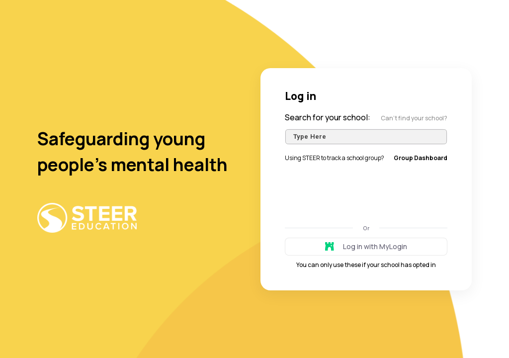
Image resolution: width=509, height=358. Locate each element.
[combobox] (366, 137)
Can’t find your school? (414, 118)
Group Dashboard (420, 158)
